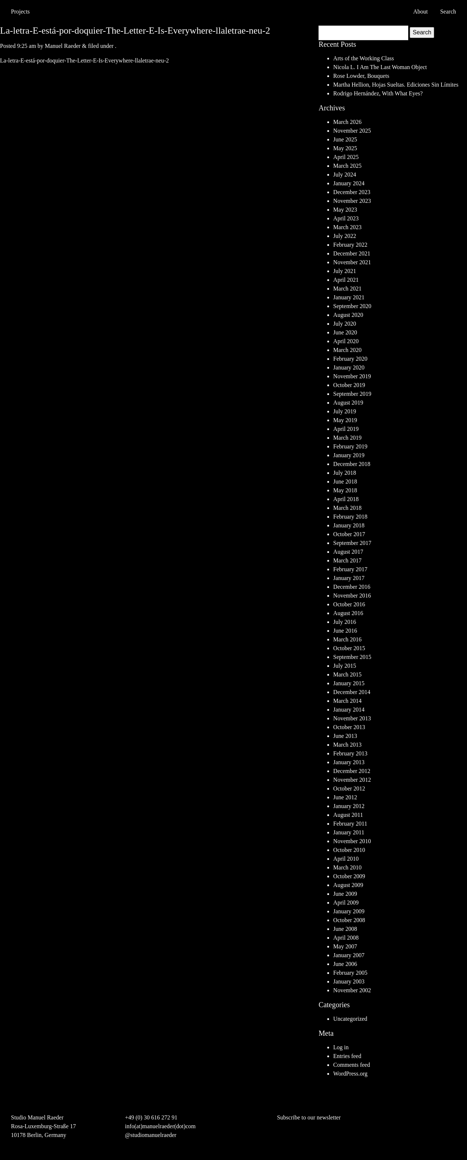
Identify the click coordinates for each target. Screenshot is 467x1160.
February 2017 (350, 569)
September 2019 (352, 394)
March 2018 (347, 508)
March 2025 (347, 166)
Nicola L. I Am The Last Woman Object (380, 67)
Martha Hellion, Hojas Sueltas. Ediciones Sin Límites (395, 84)
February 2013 (350, 753)
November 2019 (352, 376)
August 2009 (348, 885)
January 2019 (348, 455)
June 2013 (345, 736)
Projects (20, 11)
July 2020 (344, 324)
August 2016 (348, 613)
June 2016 (345, 631)
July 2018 (344, 473)
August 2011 (348, 815)
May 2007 (345, 946)
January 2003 (348, 981)
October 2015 (349, 648)
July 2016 (344, 622)
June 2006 (345, 964)
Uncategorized (350, 1019)
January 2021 (348, 297)
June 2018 (345, 481)
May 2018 (345, 490)
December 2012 (351, 771)
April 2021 (346, 280)
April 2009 (346, 902)
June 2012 (345, 797)
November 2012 (352, 780)
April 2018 (346, 499)
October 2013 (349, 727)
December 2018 (351, 464)
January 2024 (348, 183)
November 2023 (352, 201)
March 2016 (347, 639)
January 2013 (348, 762)
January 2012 (348, 806)
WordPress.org (350, 1073)
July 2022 (344, 236)
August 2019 (348, 402)
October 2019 (349, 385)
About (420, 11)
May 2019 (345, 420)
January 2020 (348, 367)
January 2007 (348, 955)
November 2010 (352, 841)
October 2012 (349, 788)
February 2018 (350, 516)
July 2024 (344, 174)
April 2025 (346, 157)
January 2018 (348, 525)
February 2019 (350, 446)
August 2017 (348, 552)
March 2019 (347, 438)
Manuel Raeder (63, 46)
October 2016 (349, 604)
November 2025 (352, 131)
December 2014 (351, 692)
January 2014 (348, 709)
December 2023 (351, 192)
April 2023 (346, 218)
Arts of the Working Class (363, 58)
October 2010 (349, 850)
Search (422, 32)
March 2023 (347, 227)
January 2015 (348, 683)
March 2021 (347, 288)
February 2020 (350, 359)
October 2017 (349, 534)
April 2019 (346, 429)
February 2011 (350, 823)
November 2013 (352, 718)
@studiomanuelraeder (151, 1135)
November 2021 (352, 262)
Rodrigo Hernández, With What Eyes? (377, 93)
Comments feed (351, 1065)
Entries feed (347, 1056)
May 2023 (345, 209)
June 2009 (345, 894)
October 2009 (349, 876)
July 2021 (344, 271)
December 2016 (351, 587)
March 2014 (347, 701)
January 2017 (348, 578)
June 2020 (345, 332)
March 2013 (347, 745)
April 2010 (346, 859)
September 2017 (352, 543)
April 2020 (346, 341)
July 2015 (344, 666)
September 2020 (352, 306)
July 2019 (344, 411)
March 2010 (347, 867)
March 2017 (347, 560)
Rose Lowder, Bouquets (361, 76)
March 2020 (347, 350)
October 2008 (349, 920)
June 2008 (345, 929)
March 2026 (347, 122)
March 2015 (347, 674)
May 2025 (345, 148)
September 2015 (352, 657)
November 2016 (352, 595)
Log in (340, 1047)
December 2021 (351, 253)
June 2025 (345, 139)
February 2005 (350, 973)
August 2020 (348, 315)
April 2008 (346, 938)
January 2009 (348, 911)
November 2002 (352, 990)
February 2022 (350, 245)
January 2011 (348, 832)
